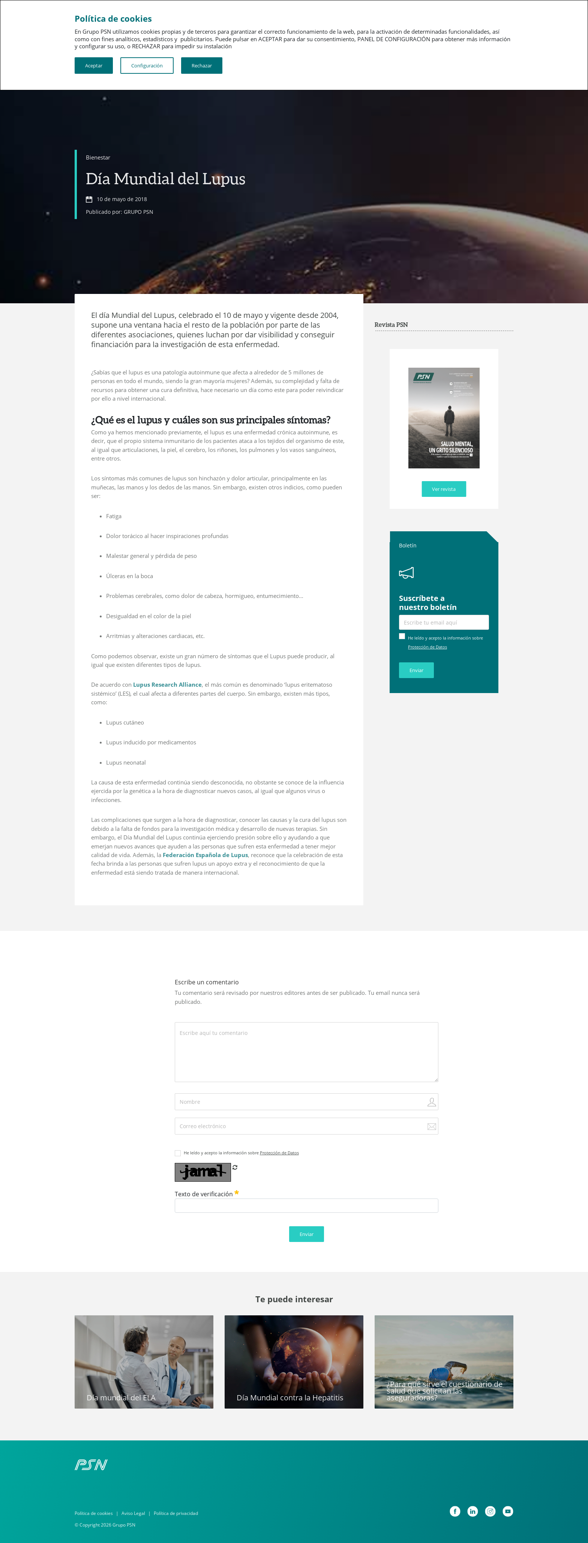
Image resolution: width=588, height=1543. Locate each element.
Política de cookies (94, 1513)
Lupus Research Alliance (167, 684)
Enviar (416, 670)
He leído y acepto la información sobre (241, 1152)
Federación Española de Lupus (205, 855)
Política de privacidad (176, 1513)
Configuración (147, 65)
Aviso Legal (133, 1513)
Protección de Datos (427, 647)
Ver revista (444, 489)
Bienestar (98, 157)
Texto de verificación (207, 1194)
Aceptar (93, 65)
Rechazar (202, 65)
